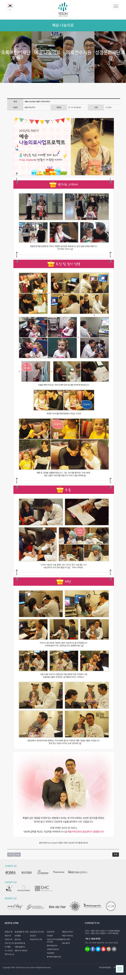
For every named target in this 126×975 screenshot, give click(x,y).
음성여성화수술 (20, 943)
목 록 (115, 855)
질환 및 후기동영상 (21, 951)
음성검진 (33, 936)
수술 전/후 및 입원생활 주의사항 (54, 940)
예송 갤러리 (66, 943)
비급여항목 (50, 953)
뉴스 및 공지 (9, 951)
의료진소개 (8, 939)
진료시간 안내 (9, 943)
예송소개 (8, 936)
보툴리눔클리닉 (20, 947)
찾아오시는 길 (9, 954)
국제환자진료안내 (53, 949)
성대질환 (18, 936)
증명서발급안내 (52, 946)
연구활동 (8, 947)
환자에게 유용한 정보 (54, 957)
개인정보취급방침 (105, 968)
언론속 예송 (66, 939)
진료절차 (50, 936)
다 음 (17, 855)
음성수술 (18, 939)
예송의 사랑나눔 (67, 936)
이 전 (10, 855)
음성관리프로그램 (36, 939)
